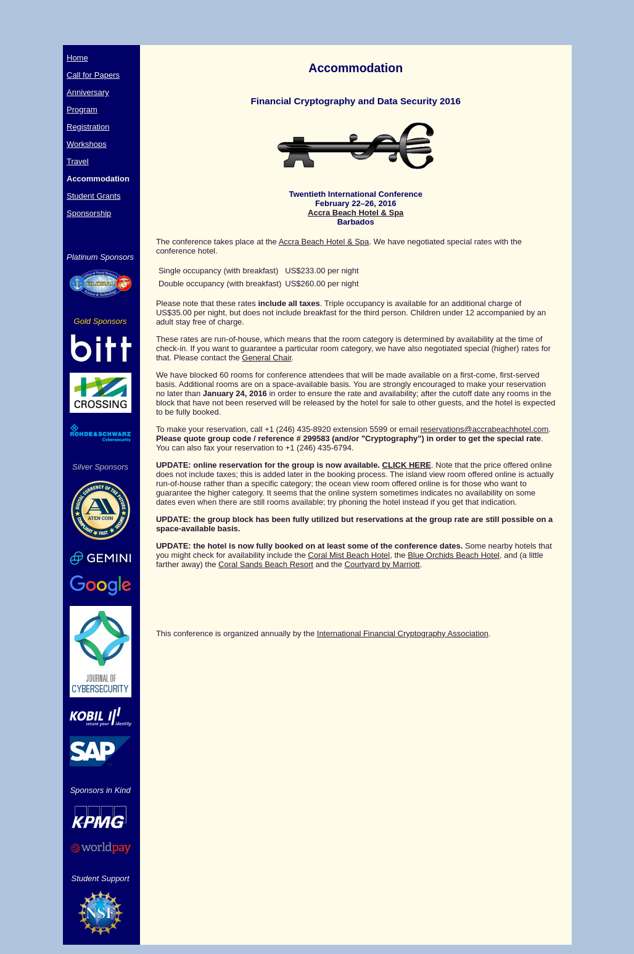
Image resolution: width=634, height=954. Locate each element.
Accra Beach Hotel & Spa (355, 212)
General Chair (266, 357)
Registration (88, 126)
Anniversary (88, 92)
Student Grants (93, 196)
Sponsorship (89, 213)
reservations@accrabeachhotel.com (485, 429)
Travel (78, 161)
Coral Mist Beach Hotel (349, 555)
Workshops (87, 144)
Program (82, 109)
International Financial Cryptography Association (402, 633)
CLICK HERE (406, 465)
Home (77, 57)
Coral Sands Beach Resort (265, 564)
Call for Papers (93, 75)
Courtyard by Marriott (382, 564)
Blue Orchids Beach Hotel (454, 555)
